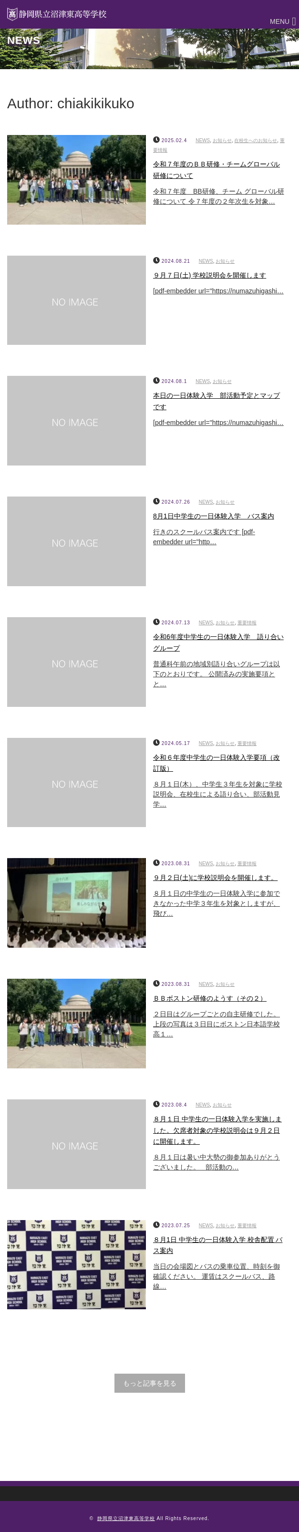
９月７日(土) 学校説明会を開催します (209, 275)
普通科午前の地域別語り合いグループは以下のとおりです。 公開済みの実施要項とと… (216, 674)
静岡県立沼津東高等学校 (126, 1518)
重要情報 (247, 622)
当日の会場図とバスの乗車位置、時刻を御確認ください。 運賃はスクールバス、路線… (216, 1276)
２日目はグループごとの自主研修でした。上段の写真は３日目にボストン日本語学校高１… (216, 1024)
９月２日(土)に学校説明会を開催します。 (215, 877)
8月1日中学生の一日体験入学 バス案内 (213, 516)
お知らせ (222, 140)
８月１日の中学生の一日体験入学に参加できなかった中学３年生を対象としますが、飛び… (216, 903)
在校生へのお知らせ (255, 140)
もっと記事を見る (149, 1383)
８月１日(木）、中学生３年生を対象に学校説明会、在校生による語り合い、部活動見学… (217, 794)
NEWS (203, 140)
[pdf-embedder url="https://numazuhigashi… (218, 291)
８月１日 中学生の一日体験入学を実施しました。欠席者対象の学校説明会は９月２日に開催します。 (217, 1130)
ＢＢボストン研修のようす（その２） (210, 998)
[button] (279, 22)
